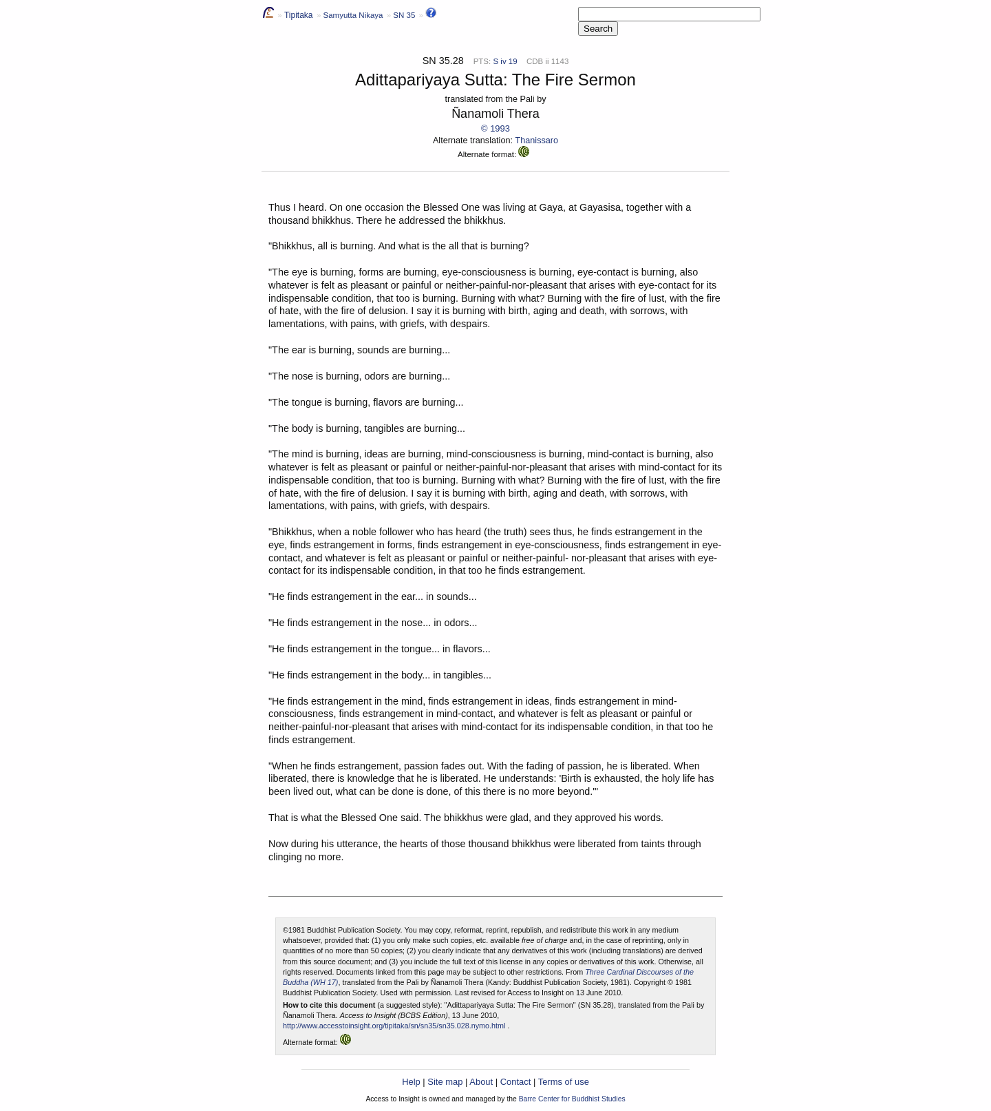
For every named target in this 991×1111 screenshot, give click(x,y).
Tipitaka (298, 15)
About (481, 1082)
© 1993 (495, 128)
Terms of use (563, 1082)
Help (411, 1082)
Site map (444, 1082)
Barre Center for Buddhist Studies (572, 1099)
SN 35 (404, 15)
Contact (515, 1082)
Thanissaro (537, 140)
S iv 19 (505, 61)
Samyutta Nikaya (353, 15)
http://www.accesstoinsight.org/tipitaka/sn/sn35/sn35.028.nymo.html (394, 1025)
